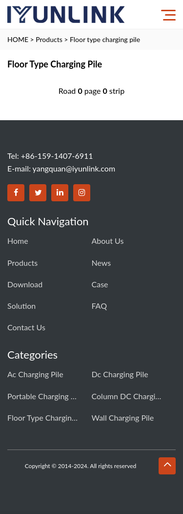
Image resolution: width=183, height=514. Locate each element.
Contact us (26, 327)
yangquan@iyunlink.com (74, 168)
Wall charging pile (123, 417)
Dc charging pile (120, 374)
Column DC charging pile (128, 396)
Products (49, 39)
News (101, 262)
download (24, 284)
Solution (21, 305)
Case (100, 284)
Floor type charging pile (105, 39)
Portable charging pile (44, 396)
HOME (17, 39)
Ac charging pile (35, 374)
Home (17, 240)
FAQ (99, 305)
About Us (108, 240)
